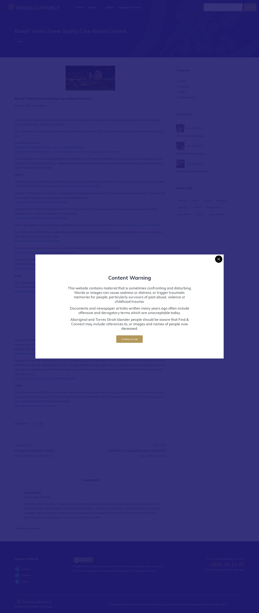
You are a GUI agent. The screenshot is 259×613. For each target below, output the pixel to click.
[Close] (218, 259)
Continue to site (129, 339)
